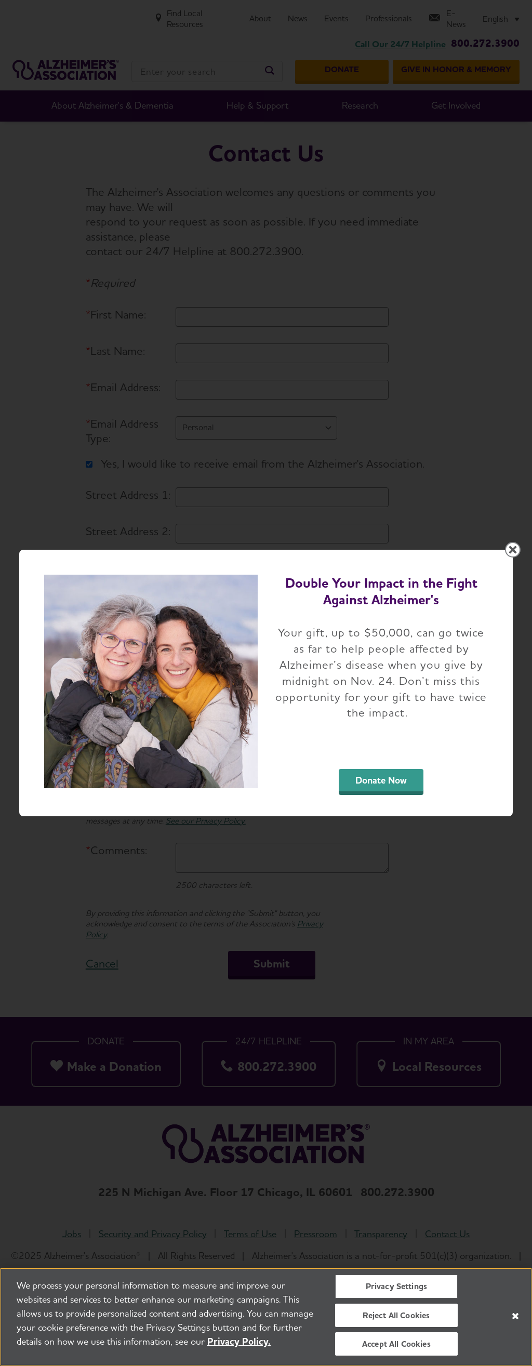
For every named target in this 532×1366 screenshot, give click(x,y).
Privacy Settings (397, 1287)
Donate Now (381, 780)
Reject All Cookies (396, 1315)
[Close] (515, 1316)
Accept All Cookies (396, 1344)
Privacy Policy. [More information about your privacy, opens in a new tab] (239, 1341)
